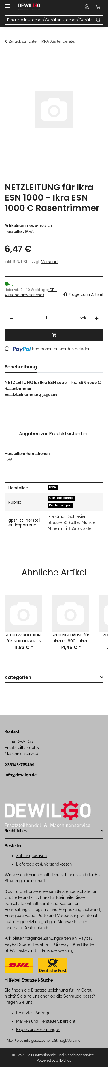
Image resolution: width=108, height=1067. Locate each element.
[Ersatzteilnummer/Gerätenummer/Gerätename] (98, 20)
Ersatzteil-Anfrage (33, 1013)
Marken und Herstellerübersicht (45, 1021)
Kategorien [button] (18, 678)
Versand (49, 262)
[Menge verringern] (11, 318)
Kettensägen (60, 505)
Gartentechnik (61, 498)
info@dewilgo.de (21, 775)
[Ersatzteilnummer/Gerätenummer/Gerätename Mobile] (49, 20)
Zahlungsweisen (31, 855)
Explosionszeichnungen (38, 1029)
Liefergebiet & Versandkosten (44, 864)
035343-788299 (19, 764)
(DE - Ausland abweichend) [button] (31, 292)
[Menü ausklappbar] (7, 3)
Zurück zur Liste (23, 41)
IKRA (52, 487)
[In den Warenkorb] (9, 57)
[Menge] (46, 318)
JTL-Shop (63, 1060)
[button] (86, 6)
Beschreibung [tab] (21, 367)
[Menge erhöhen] (96, 318)
